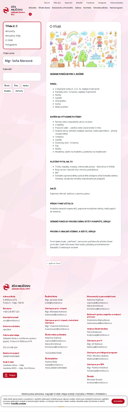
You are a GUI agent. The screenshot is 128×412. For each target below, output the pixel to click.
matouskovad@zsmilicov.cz (99, 323)
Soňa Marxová (18, 61)
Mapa (10, 376)
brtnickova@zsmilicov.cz (56, 347)
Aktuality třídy (13, 35)
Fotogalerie (11, 44)
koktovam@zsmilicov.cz (56, 315)
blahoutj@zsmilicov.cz (97, 347)
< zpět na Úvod (54, 263)
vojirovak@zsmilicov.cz (55, 341)
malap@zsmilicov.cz (54, 365)
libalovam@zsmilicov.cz (97, 359)
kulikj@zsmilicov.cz (53, 303)
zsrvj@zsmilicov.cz (11, 321)
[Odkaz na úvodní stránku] (15, 10)
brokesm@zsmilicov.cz (97, 383)
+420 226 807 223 (11, 312)
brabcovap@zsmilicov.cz (98, 335)
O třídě (9, 40)
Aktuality (10, 31)
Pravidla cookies (18, 403)
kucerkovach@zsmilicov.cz (57, 329)
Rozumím (118, 401)
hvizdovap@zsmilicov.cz (98, 371)
